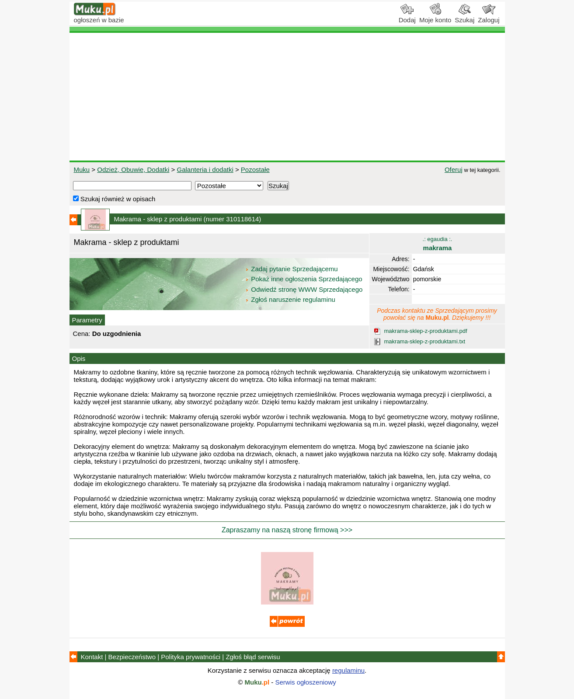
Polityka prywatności (190, 657)
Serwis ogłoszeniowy (305, 682)
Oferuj (454, 169)
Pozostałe (255, 169)
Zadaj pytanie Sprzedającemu (292, 269)
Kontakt (92, 657)
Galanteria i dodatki (205, 169)
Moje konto (435, 17)
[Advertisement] (287, 96)
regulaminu (348, 670)
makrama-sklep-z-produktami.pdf (425, 331)
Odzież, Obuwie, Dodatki (133, 169)
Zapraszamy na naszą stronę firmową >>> (287, 530)
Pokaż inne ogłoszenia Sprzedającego (304, 279)
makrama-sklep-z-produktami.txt (425, 341)
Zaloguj (488, 17)
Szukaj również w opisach (114, 199)
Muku (82, 169)
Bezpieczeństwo (132, 657)
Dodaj (407, 17)
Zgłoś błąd (253, 657)
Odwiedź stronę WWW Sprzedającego (304, 289)
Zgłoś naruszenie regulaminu (290, 299)
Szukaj (464, 17)
